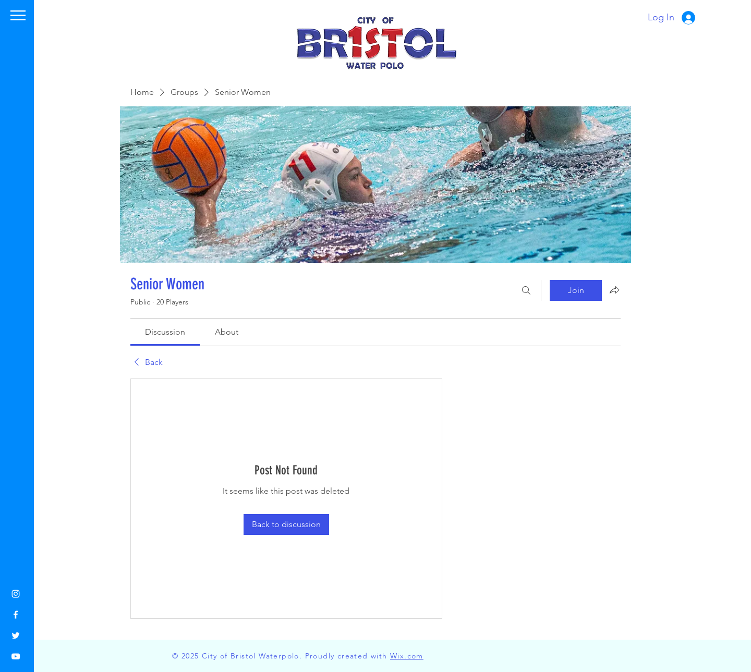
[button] (18, 15)
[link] (165, 332)
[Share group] (614, 290)
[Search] (526, 290)
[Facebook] (15, 614)
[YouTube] (15, 656)
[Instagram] (15, 594)
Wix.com (406, 656)
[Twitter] (15, 635)
